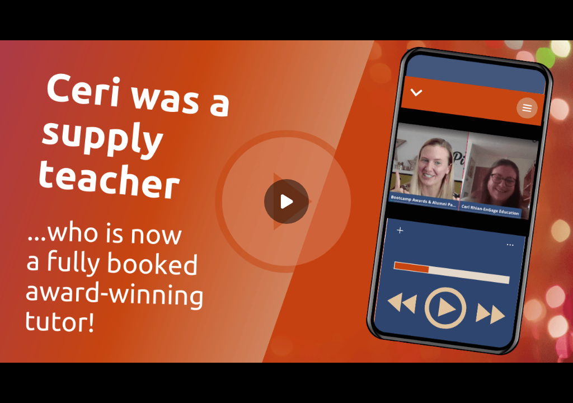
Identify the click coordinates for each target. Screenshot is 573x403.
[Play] (286, 201)
